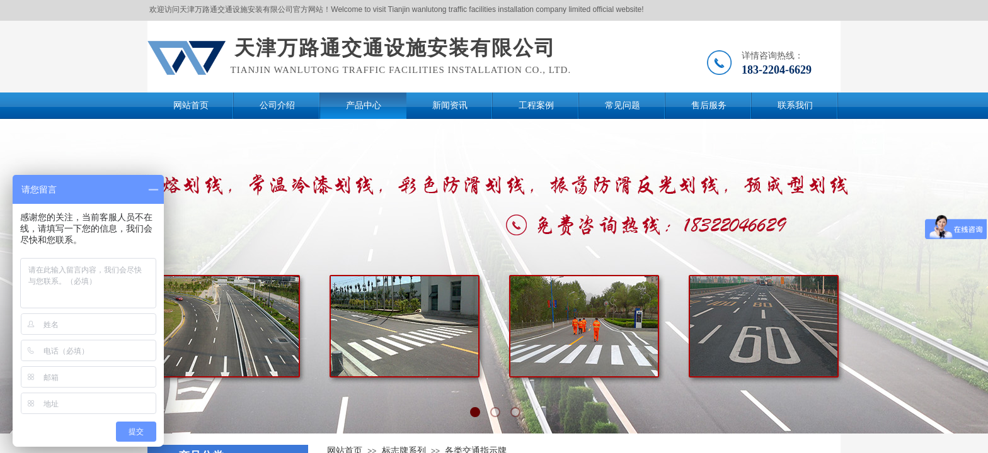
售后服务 (709, 105)
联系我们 (795, 105)
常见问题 (622, 105)
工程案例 (536, 105)
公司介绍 (277, 105)
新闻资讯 (450, 105)
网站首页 (191, 105)
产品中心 (363, 105)
